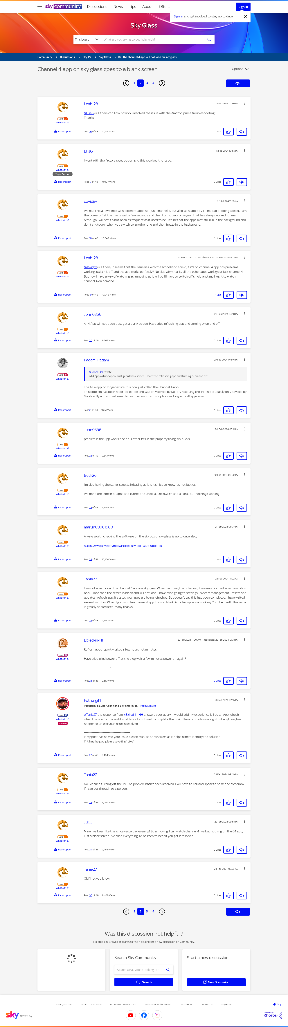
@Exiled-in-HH (133, 714)
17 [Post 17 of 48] (90, 181)
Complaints (186, 1004)
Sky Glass (144, 25)
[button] (244, 103)
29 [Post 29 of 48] (90, 849)
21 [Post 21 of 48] (90, 410)
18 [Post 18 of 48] (90, 238)
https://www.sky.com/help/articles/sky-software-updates (123, 546)
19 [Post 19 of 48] (90, 294)
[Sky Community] (63, 6)
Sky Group (226, 1004)
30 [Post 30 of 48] (90, 895)
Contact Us (207, 1004)
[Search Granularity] (87, 39)
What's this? (62, 122)
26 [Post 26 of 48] (90, 680)
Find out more (147, 705)
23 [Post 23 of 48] (90, 507)
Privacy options (64, 1004)
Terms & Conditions (91, 1004)
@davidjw (90, 267)
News (118, 6)
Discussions (97, 6)
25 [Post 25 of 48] (90, 620)
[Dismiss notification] (246, 16)
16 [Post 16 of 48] (90, 131)
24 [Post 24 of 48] (90, 559)
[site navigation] (39, 6)
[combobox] (152, 39)
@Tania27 (90, 714)
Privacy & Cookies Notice (123, 1004)
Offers (164, 6)
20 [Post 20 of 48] (90, 340)
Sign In (243, 7)
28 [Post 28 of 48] (90, 802)
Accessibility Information (158, 1004)
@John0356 (96, 372)
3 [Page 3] (147, 83)
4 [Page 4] (153, 83)
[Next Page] (162, 83)
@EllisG (89, 113)
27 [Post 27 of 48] (90, 755)
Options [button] (237, 69)
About (147, 6)
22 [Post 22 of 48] (90, 455)
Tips (132, 6)
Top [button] (279, 1004)
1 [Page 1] (134, 83)
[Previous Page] (126, 83)
